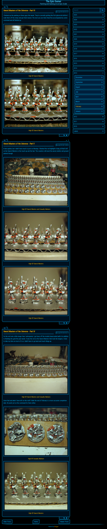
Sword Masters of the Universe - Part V (18, 144)
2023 (75, 25)
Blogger (56, 526)
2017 (75, 54)
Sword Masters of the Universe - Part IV (19, 331)
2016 (75, 58)
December (79, 77)
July (77, 92)
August (78, 87)
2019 (75, 44)
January (78, 111)
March (78, 102)
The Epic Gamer (53, 1)
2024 (75, 20)
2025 (75, 15)
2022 (75, 29)
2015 (75, 63)
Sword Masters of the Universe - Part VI (19, 10)
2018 (75, 49)
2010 (75, 126)
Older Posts (7, 522)
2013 (75, 73)
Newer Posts (64, 522)
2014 (75, 68)
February (78, 106)
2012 (75, 117)
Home (36, 522)
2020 (75, 39)
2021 (75, 34)
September (79, 82)
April (77, 97)
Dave (57, 12)
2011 (75, 121)
